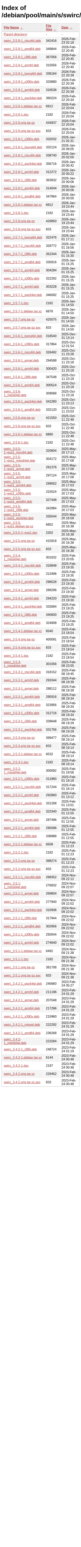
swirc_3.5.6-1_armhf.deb (21, 368)
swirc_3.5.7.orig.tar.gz (19, 319)
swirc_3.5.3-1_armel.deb (21, 688)
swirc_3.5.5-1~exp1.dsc (21, 532)
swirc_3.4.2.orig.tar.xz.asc (22, 1082)
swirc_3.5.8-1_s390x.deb (21, 139)
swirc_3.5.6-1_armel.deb (21, 360)
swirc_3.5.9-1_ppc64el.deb (23, 98)
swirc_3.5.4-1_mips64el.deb (15, 557)
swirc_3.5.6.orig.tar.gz (19, 418)
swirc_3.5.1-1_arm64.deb (22, 902)
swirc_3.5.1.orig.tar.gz (19, 967)
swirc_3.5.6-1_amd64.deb (22, 409)
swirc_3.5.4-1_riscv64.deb (22, 565)
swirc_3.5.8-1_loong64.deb (23, 147)
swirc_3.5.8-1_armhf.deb (21, 172)
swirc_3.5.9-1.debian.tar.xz (23, 106)
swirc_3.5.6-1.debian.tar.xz (23, 434)
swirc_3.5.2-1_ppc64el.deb (23, 803)
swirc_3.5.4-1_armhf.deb (21, 598)
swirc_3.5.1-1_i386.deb (20, 918)
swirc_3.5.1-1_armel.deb (21, 893)
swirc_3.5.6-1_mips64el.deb (15, 393)
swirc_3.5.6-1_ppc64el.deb (23, 401)
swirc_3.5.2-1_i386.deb (20, 836)
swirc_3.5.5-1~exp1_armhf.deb (17, 475)
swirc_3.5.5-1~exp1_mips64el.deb (19, 458)
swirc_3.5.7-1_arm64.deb (22, 270)
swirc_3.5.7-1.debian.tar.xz (23, 311)
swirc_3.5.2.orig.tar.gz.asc (22, 869)
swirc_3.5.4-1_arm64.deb (22, 582)
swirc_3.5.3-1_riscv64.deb (22, 672)
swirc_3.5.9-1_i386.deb (20, 57)
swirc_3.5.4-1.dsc (16, 655)
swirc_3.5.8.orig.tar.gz (19, 221)
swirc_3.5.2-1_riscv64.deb (22, 787)
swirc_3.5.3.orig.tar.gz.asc (22, 746)
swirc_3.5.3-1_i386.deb (20, 721)
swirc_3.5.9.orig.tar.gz (19, 122)
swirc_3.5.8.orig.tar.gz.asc (22, 229)
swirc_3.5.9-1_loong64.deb (23, 73)
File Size (49, 27)
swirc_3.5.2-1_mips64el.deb (15, 770)
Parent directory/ (15, 34)
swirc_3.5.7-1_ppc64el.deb (23, 295)
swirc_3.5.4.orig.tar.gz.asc (22, 647)
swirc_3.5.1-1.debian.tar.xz (23, 951)
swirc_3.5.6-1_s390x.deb (21, 344)
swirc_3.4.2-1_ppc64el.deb (23, 983)
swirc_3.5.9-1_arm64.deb (22, 90)
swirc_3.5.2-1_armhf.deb (21, 795)
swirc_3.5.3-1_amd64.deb (22, 705)
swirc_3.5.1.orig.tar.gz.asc (22, 975)
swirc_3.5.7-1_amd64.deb (22, 262)
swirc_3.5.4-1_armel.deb (21, 590)
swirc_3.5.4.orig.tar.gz (19, 639)
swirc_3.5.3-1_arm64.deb (22, 696)
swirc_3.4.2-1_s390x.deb (21, 1016)
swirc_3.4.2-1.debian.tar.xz (23, 1057)
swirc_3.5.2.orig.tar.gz (19, 860)
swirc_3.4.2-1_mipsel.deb (22, 1024)
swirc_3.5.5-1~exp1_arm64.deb (17, 483)
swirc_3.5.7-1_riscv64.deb (22, 245)
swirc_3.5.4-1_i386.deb (20, 614)
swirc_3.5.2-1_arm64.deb (22, 828)
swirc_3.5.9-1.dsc (16, 114)
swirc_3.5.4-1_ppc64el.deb (23, 606)
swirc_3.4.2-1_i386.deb (20, 1049)
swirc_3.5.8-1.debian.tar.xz (23, 204)
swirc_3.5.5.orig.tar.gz (19, 541)
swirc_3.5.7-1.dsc (16, 303)
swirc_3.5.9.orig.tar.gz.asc (22, 131)
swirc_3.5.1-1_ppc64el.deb (23, 910)
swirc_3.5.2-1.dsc (16, 852)
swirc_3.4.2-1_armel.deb (21, 1000)
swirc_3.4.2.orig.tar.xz (19, 1074)
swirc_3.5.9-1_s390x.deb (21, 81)
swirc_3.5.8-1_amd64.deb (22, 196)
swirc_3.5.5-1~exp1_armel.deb (17, 467)
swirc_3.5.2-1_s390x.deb (21, 778)
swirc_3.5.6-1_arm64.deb (22, 385)
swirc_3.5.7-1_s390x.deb (21, 278)
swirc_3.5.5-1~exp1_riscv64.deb (18, 450)
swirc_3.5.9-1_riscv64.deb (22, 40)
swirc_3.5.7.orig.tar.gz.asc (22, 327)
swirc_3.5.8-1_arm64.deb (22, 188)
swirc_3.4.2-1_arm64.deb (22, 1008)
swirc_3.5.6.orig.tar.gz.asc (22, 426)
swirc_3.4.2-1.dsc (16, 1065)
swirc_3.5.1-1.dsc (16, 959)
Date (64, 27)
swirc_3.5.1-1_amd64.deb (22, 926)
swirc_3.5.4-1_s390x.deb (21, 573)
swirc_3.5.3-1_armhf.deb (21, 680)
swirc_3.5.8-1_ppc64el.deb (23, 163)
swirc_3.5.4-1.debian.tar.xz (23, 631)
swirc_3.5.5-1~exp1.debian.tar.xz (18, 524)
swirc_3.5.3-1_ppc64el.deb (23, 729)
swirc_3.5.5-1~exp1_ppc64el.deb (19, 516)
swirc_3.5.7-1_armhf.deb (21, 286)
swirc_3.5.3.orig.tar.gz (19, 737)
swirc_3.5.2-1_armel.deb (21, 819)
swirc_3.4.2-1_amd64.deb (22, 1033)
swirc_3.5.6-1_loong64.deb (23, 336)
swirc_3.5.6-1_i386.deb (20, 377)
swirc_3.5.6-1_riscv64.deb (22, 352)
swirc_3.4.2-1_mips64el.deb (15, 1041)
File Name (11, 27)
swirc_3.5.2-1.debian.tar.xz (23, 844)
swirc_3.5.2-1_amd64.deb (22, 811)
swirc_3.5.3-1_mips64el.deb (15, 663)
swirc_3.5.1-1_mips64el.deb (15, 885)
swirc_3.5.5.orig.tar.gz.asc (22, 549)
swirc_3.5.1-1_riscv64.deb (22, 877)
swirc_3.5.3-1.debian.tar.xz (23, 754)
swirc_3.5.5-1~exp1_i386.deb (16, 508)
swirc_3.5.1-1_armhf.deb (21, 942)
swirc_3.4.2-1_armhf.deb (21, 992)
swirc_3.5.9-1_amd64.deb (22, 49)
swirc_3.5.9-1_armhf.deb (21, 65)
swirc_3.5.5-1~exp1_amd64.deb (18, 499)
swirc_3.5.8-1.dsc (16, 213)
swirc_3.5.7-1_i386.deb (20, 254)
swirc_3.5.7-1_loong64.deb (23, 237)
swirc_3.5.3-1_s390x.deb (21, 713)
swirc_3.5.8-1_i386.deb (20, 180)
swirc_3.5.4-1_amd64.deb (22, 623)
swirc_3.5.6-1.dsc (16, 442)
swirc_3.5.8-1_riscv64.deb (22, 155)
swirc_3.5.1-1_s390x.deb (21, 934)
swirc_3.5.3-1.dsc (16, 762)
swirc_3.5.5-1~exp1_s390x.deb (17, 491)
